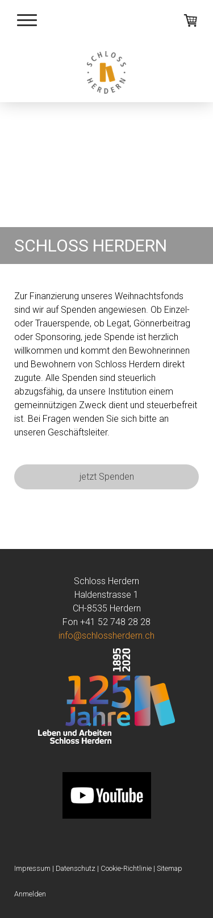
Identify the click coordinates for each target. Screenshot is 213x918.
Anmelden (30, 894)
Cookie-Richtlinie (126, 868)
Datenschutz (75, 868)
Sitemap (169, 868)
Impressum (32, 868)
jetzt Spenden (107, 476)
